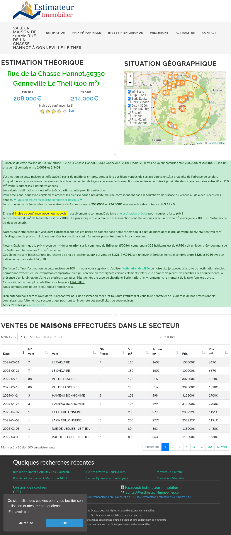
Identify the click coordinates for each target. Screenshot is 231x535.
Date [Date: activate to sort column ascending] (6, 353)
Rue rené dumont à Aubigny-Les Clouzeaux (41, 472)
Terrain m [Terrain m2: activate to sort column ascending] (171, 351)
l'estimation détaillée (136, 268)
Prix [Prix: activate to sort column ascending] (193, 353)
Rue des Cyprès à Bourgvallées (105, 472)
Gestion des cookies (30, 487)
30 (210, 446)
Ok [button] (65, 523)
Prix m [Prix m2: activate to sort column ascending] (215, 351)
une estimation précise (132, 213)
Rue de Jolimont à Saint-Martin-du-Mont (40, 478)
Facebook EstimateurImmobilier (151, 487)
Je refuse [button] (26, 523)
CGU (17, 492)
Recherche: (195, 337)
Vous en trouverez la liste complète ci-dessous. (48, 199)
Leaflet (199, 143)
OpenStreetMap (215, 143)
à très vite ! (36, 305)
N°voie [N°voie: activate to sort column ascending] (33, 351)
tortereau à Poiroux (169, 472)
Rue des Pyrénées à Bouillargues (106, 478)
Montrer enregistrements (33, 337)
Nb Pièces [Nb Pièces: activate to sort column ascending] (127, 351)
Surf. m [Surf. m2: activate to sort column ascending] (149, 351)
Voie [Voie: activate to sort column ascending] (53, 353)
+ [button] (130, 76)
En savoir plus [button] (19, 512)
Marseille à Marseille (170, 478)
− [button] (130, 83)
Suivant (222, 446)
